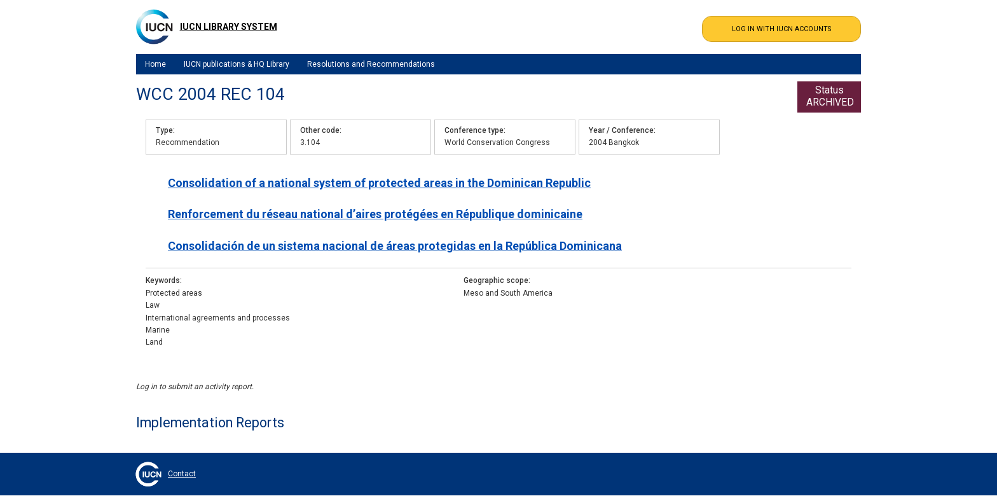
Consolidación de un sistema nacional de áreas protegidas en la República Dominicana (395, 245)
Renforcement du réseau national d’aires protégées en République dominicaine (375, 214)
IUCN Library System (228, 27)
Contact (182, 473)
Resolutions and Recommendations (371, 64)
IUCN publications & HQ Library (236, 64)
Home (155, 64)
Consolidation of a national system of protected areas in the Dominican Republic (379, 182)
